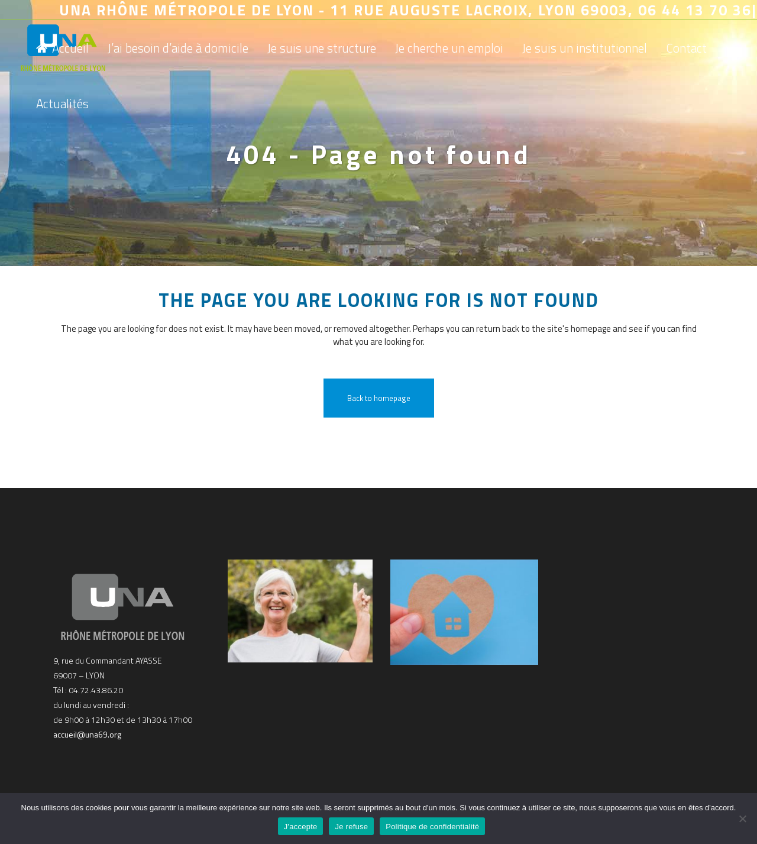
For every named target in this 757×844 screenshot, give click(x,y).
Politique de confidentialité (432, 826)
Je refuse (351, 826)
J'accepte (301, 826)
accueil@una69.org (87, 734)
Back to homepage (378, 398)
